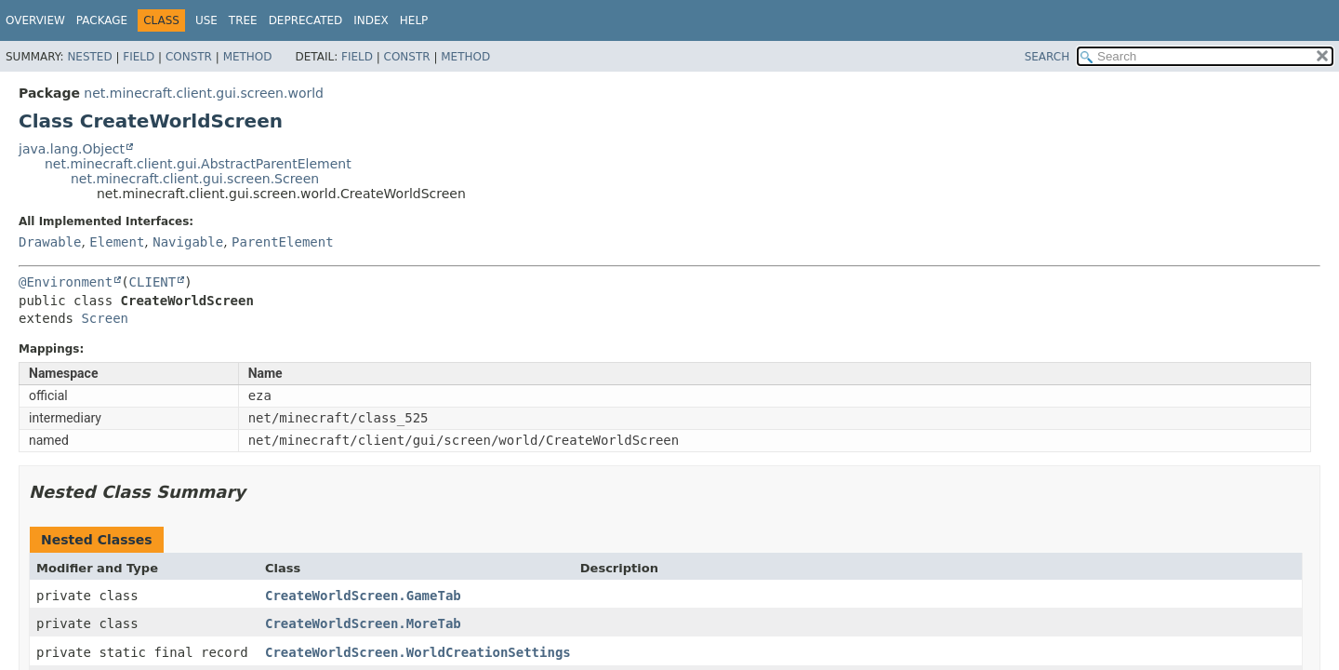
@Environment (66, 282)
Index (371, 20)
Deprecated (306, 20)
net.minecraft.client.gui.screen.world (204, 93)
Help (414, 20)
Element (116, 241)
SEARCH (1047, 56)
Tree (243, 20)
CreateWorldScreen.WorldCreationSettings (418, 652)
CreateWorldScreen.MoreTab (363, 623)
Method (247, 56)
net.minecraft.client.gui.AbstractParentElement (198, 163)
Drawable (50, 241)
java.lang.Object (72, 148)
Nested (89, 56)
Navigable (187, 241)
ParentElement (283, 241)
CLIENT (153, 282)
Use (206, 20)
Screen (104, 318)
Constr (189, 56)
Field (138, 56)
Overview (35, 20)
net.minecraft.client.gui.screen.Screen (195, 178)
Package (101, 20)
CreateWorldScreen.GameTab (363, 595)
